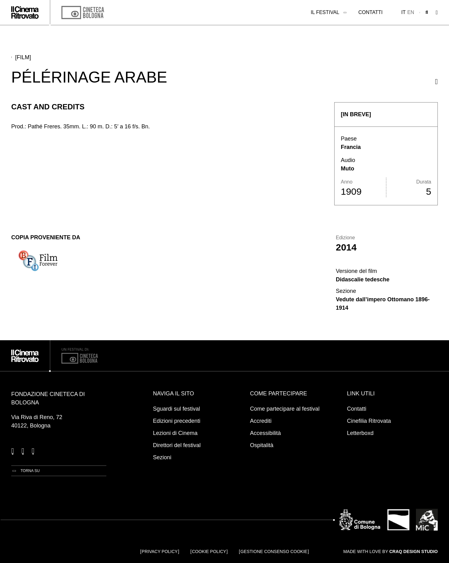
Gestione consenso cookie (273, 551)
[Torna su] (25, 471)
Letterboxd (360, 433)
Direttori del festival (177, 445)
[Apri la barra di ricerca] (427, 12)
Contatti (370, 12)
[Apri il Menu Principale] (437, 12)
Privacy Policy (159, 551)
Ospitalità (261, 445)
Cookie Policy (209, 551)
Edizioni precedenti (176, 421)
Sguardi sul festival (176, 409)
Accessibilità (265, 433)
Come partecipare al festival (285, 409)
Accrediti (261, 421)
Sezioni (162, 457)
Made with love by (390, 551)
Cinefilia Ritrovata (369, 421)
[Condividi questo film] (436, 81)
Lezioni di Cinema (175, 433)
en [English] (410, 12)
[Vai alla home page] (25, 12)
